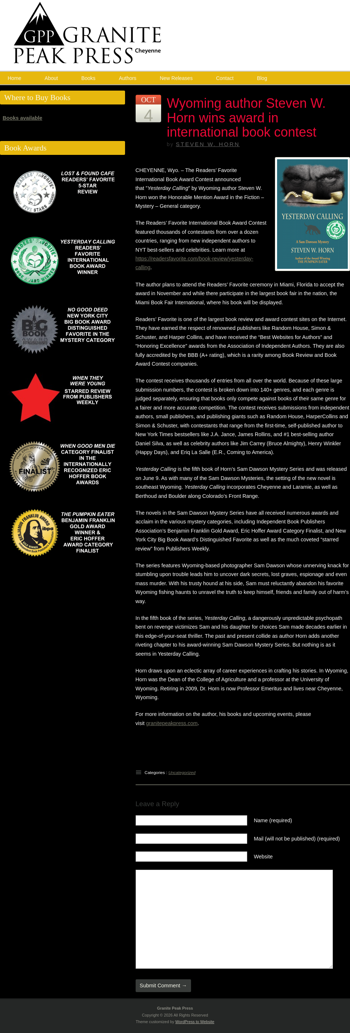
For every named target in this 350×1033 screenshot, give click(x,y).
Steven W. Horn (208, 144)
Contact (224, 78)
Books (88, 78)
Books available (22, 118)
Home (14, 78)
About (51, 78)
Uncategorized (181, 772)
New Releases (176, 78)
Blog (262, 78)
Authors (127, 78)
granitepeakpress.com (172, 723)
